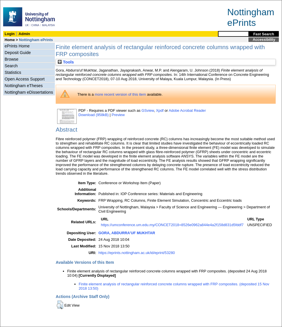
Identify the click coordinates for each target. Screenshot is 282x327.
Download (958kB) (93, 115)
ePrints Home (17, 46)
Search (11, 66)
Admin (24, 34)
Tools (66, 62)
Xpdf (159, 110)
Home (10, 40)
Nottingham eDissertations (29, 92)
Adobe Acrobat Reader (187, 110)
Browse (11, 59)
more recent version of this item (120, 94)
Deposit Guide (18, 52)
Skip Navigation (12, 3)
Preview (118, 115)
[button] (60, 305)
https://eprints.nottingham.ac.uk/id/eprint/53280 (136, 253)
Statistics (13, 72)
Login (10, 34)
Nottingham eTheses (24, 85)
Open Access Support (25, 79)
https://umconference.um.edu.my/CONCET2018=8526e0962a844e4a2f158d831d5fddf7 (172, 225)
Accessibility (264, 39)
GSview (148, 110)
